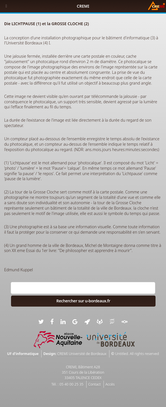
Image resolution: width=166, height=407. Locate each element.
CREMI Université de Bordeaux (81, 353)
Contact (94, 384)
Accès (110, 384)
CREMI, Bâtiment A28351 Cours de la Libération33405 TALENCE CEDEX (83, 372)
